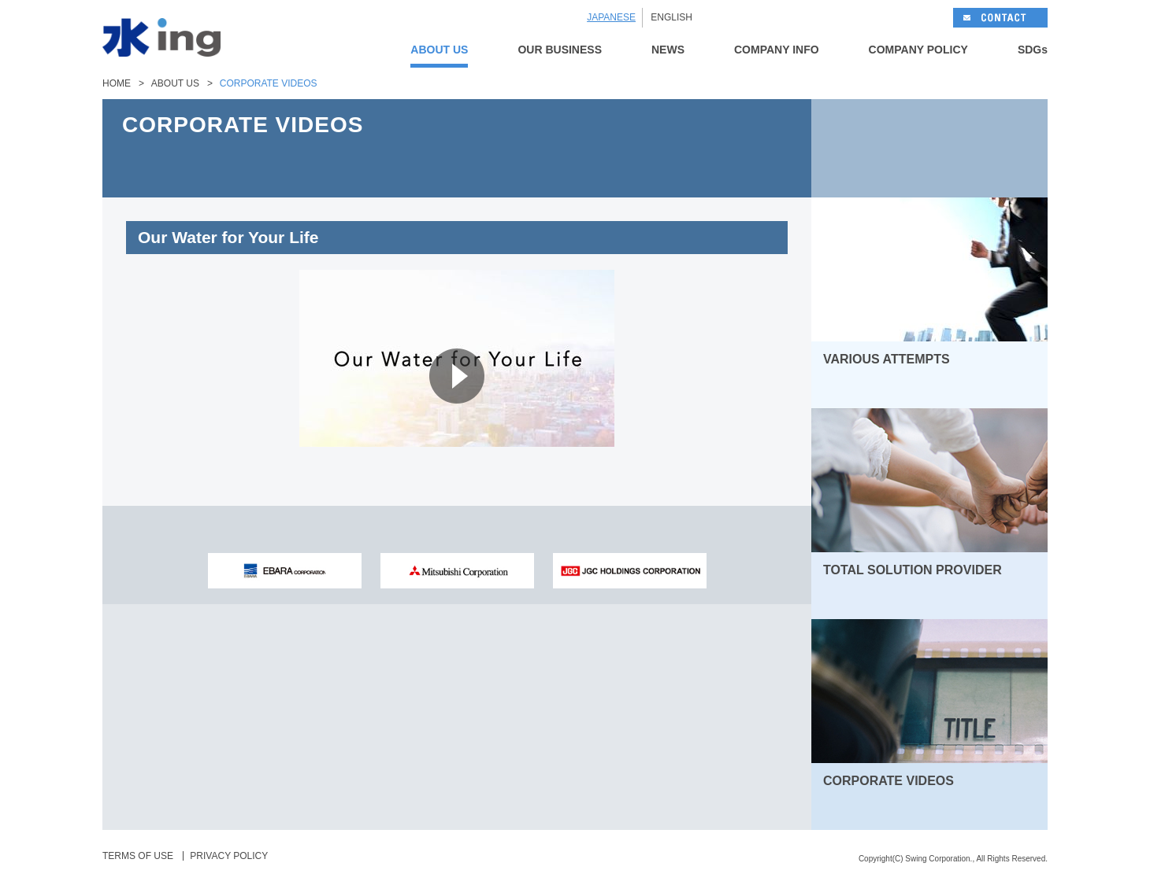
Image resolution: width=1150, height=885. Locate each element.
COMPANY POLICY (918, 50)
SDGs (1033, 50)
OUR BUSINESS (560, 50)
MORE (1015, 390)
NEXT (988, 148)
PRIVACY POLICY (229, 855)
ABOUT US (439, 50)
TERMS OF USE (137, 855)
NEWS (667, 50)
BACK (870, 148)
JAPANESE (611, 17)
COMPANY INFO (776, 50)
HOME (116, 83)
